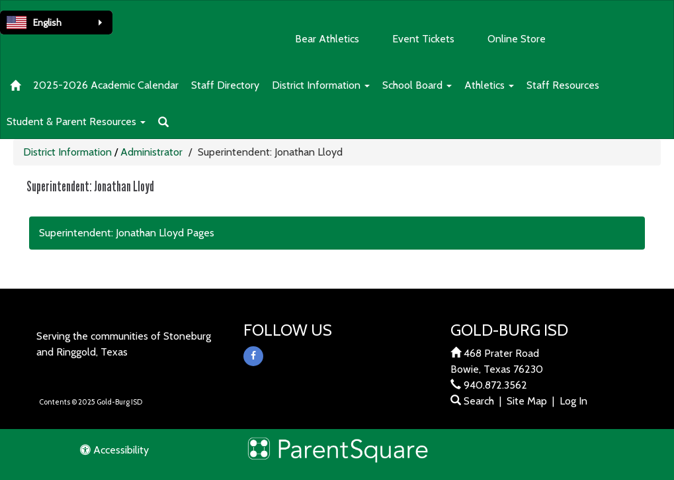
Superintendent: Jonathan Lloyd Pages (126, 232)
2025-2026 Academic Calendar (106, 85)
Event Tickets (423, 38)
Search (472, 401)
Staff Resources (563, 85)
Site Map (527, 401)
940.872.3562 (495, 385)
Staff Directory (225, 85)
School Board (417, 85)
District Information (321, 85)
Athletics (489, 85)
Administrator (151, 152)
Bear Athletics (327, 38)
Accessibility (114, 450)
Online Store (516, 38)
